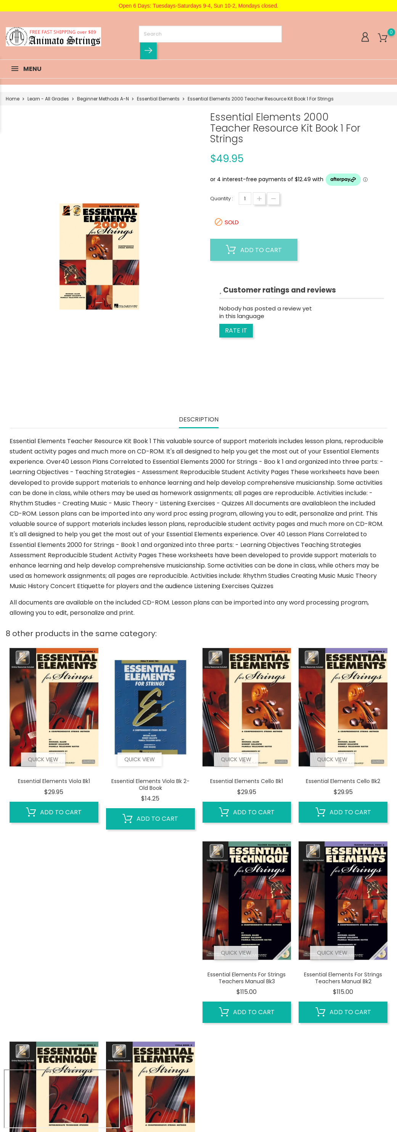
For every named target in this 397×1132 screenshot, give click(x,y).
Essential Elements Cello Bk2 (343, 781)
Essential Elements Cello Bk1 (246, 781)
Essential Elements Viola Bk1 (54, 781)
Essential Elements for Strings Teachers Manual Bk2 (343, 978)
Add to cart (254, 250)
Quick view (43, 759)
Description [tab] (199, 420)
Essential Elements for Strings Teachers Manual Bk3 (246, 978)
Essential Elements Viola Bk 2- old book (150, 784)
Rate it (236, 330)
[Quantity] (245, 198)
